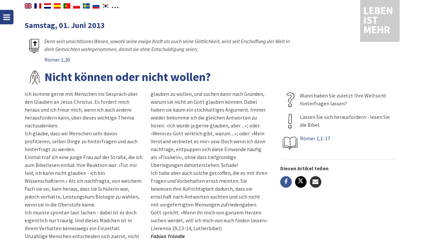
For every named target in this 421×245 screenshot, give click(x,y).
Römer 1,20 (57, 59)
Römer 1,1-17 (315, 138)
